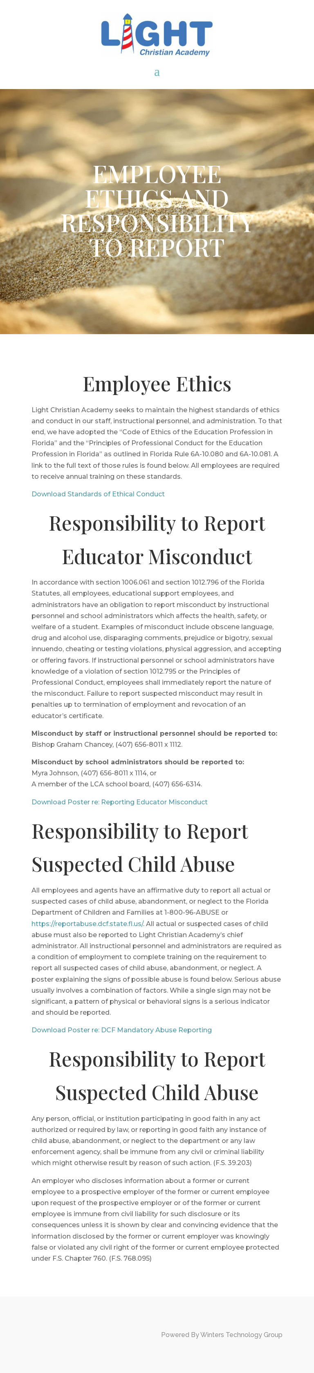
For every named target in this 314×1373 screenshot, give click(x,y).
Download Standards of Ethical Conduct (98, 494)
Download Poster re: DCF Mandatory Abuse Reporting (121, 1030)
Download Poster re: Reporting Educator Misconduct (119, 802)
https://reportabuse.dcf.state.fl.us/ (87, 924)
